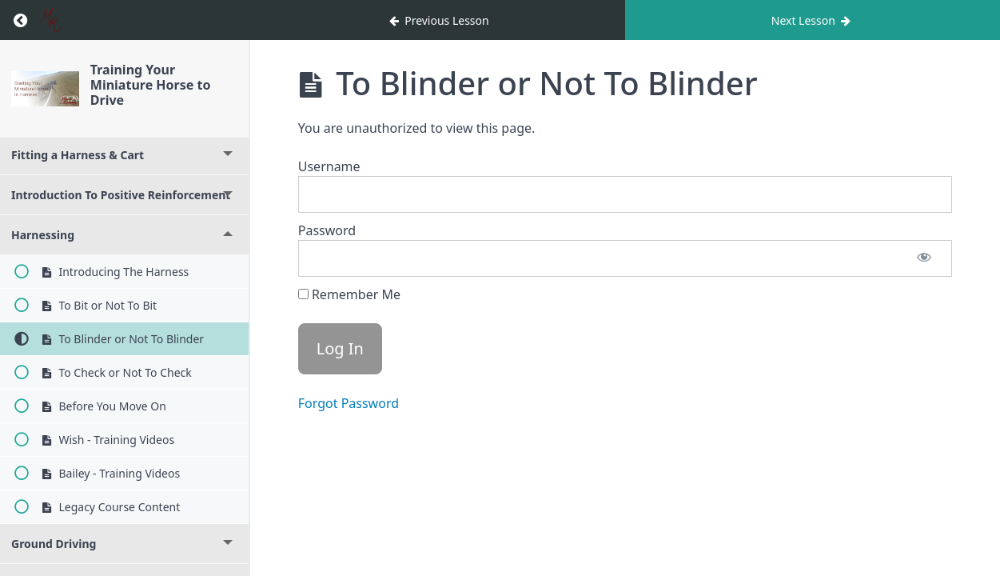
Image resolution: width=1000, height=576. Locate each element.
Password (327, 230)
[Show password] (924, 258)
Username (329, 166)
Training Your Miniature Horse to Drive (150, 85)
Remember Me (349, 294)
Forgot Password (348, 403)
